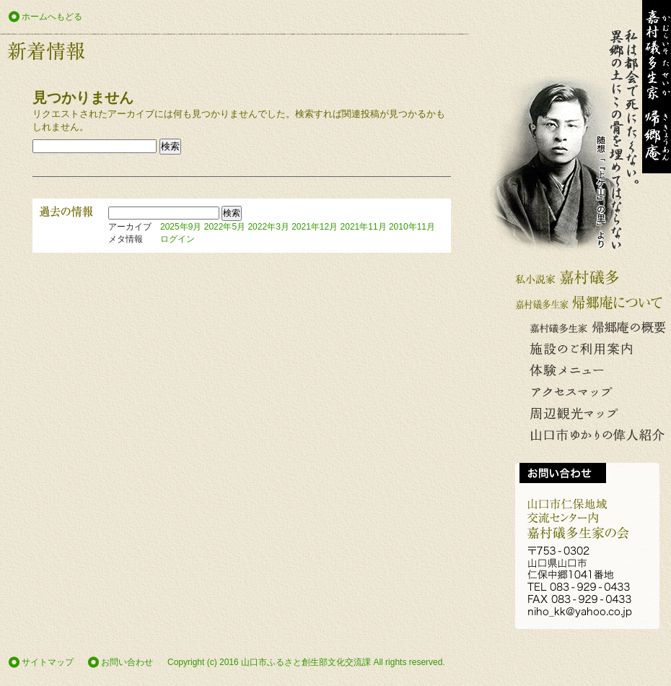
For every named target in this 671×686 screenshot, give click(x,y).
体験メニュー (591, 371)
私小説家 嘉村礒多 (591, 278)
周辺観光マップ (591, 414)
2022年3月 (268, 227)
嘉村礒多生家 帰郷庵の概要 (591, 327)
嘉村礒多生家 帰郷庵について (591, 303)
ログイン (177, 239)
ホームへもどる (52, 17)
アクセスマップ (591, 392)
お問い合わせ (127, 662)
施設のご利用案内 (591, 349)
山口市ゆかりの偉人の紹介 (591, 436)
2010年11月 (412, 227)
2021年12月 (314, 227)
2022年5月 (224, 227)
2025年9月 (180, 227)
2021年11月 (364, 227)
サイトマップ (48, 662)
